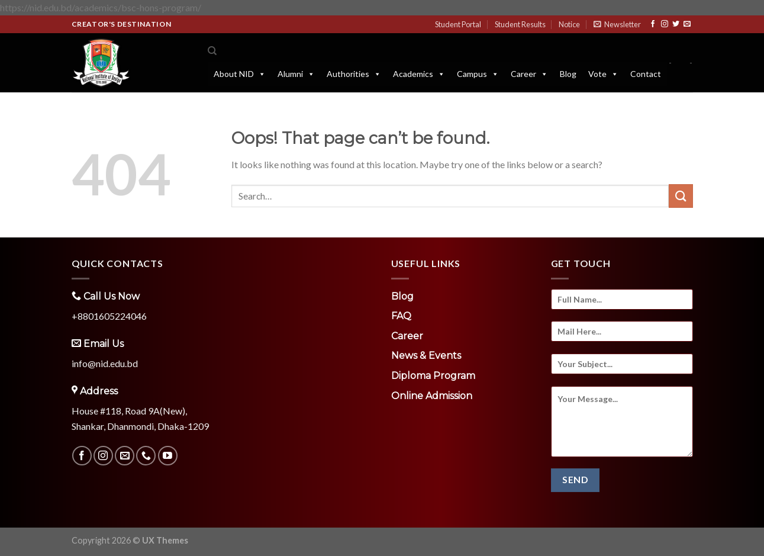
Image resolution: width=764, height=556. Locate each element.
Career (529, 74)
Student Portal (458, 24)
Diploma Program (433, 375)
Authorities (354, 74)
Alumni (296, 74)
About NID (240, 74)
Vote (603, 74)
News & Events (426, 355)
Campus (478, 74)
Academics (419, 74)
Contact (645, 74)
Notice (569, 24)
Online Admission (431, 395)
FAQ (401, 316)
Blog (568, 74)
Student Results (520, 24)
